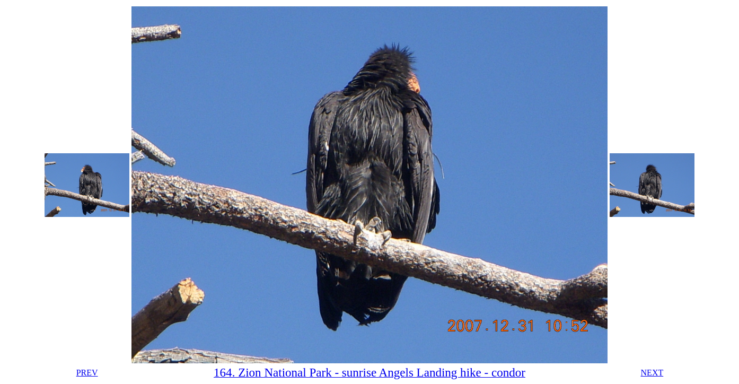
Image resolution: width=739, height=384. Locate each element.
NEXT (652, 372)
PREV (87, 372)
